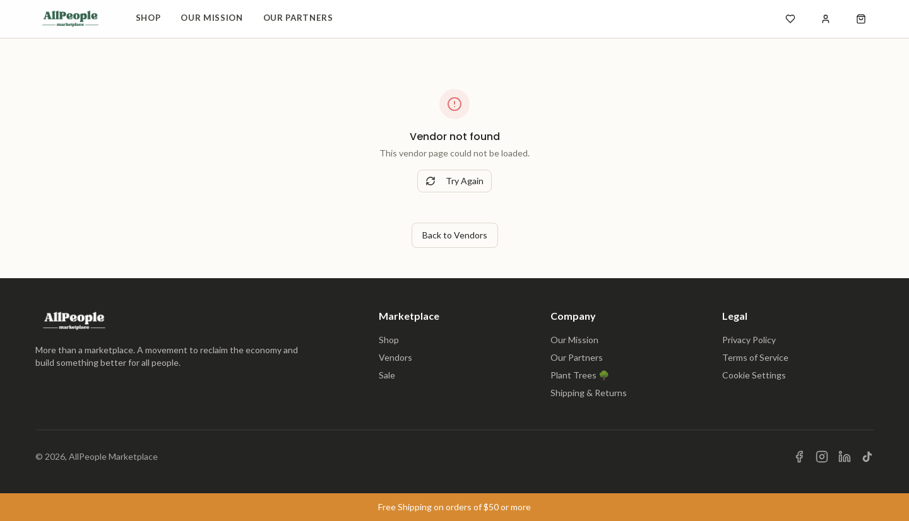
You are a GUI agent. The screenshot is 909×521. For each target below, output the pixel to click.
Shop (148, 18)
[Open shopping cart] (861, 19)
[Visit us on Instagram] (822, 456)
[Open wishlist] (790, 19)
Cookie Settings (754, 375)
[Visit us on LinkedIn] (844, 456)
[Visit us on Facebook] (799, 456)
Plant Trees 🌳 (579, 375)
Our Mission (211, 18)
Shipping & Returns (588, 392)
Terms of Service (755, 357)
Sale (387, 375)
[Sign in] (825, 19)
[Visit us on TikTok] (867, 456)
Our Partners (298, 18)
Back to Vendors (454, 235)
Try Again (454, 180)
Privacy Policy (749, 339)
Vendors (395, 357)
